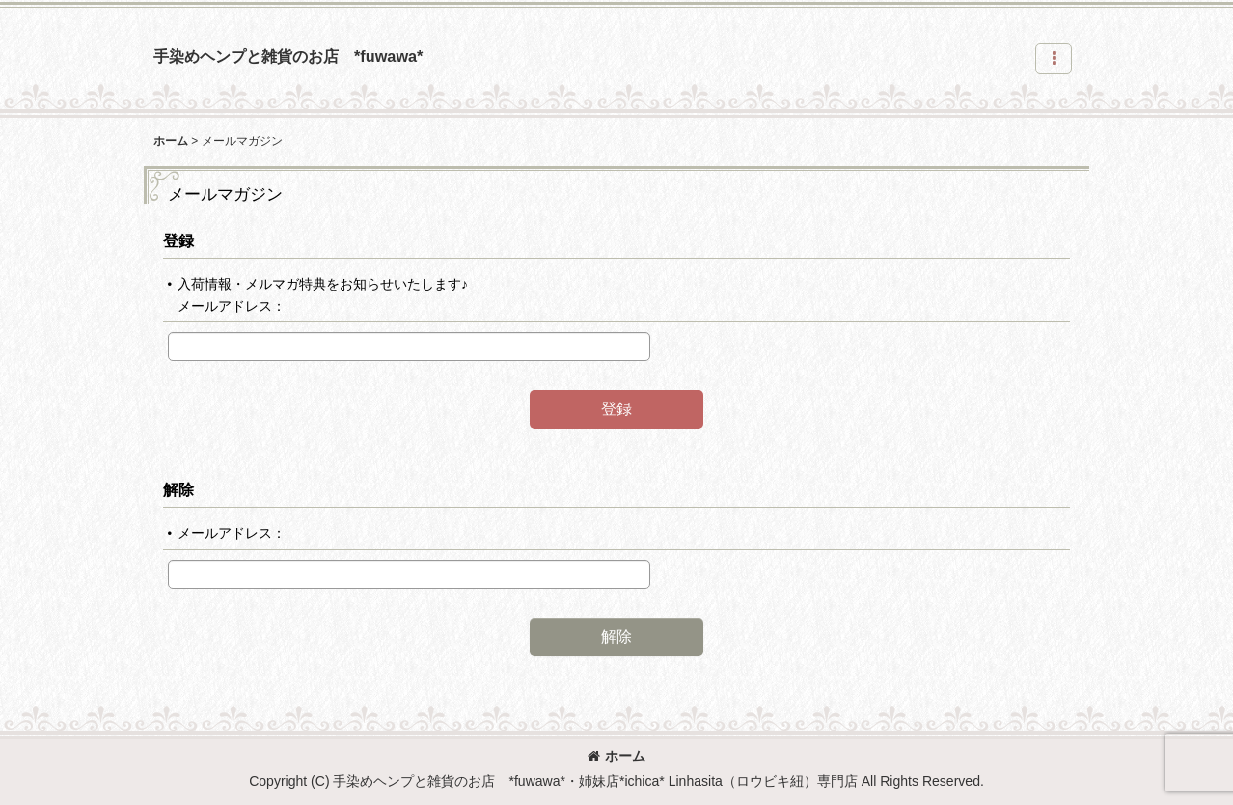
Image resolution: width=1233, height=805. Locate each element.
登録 (178, 240)
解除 (178, 489)
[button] (1053, 58)
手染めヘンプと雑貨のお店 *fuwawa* (288, 56)
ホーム (616, 755)
